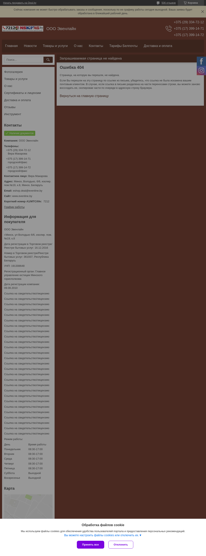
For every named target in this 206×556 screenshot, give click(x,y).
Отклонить (121, 544)
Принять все (90, 544)
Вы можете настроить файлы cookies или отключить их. (101, 535)
